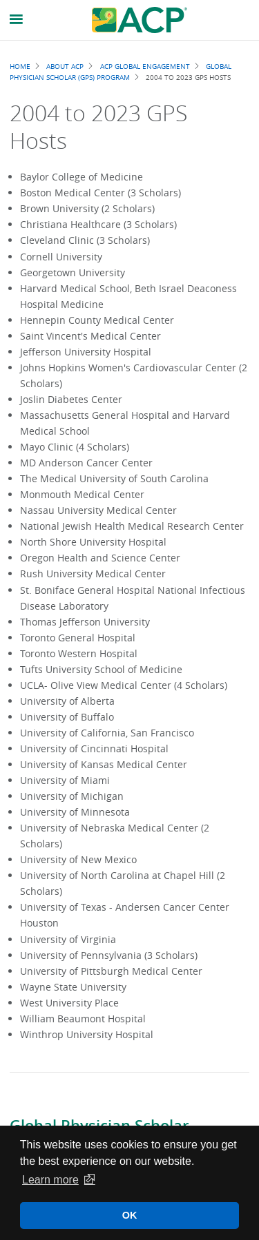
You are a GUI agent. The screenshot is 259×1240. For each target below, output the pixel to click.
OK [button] (129, 1215)
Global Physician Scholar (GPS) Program (120, 71)
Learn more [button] (50, 1180)
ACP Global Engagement (145, 66)
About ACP (65, 66)
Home (20, 66)
